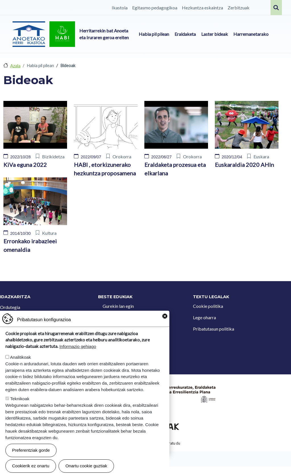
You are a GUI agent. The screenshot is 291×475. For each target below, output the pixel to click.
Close (164, 320)
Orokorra (122, 156)
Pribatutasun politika (213, 328)
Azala (15, 65)
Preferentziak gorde (31, 454)
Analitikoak (20, 361)
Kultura (49, 233)
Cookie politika (208, 306)
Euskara (261, 156)
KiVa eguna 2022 (25, 164)
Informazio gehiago (77, 351)
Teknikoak (20, 403)
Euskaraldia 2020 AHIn (244, 164)
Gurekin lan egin (118, 306)
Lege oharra (204, 317)
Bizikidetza (53, 156)
